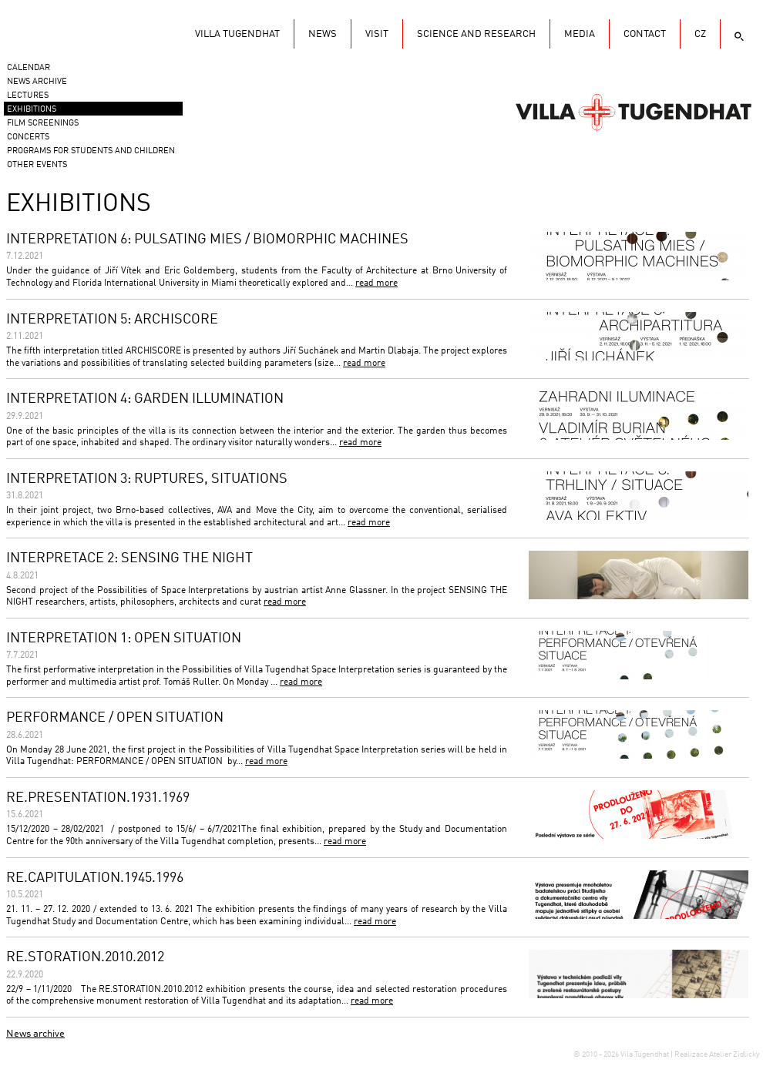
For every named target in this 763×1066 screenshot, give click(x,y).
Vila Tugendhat (633, 112)
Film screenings (43, 123)
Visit (376, 34)
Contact (645, 34)
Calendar (28, 68)
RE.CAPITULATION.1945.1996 (94, 878)
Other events (37, 165)
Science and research (476, 34)
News (322, 34)
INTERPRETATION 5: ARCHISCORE (112, 320)
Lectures (28, 96)
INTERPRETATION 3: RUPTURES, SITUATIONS (146, 479)
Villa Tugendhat (237, 34)
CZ (700, 34)
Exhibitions (31, 110)
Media (579, 34)
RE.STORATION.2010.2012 (85, 957)
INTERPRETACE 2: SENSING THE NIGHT (129, 558)
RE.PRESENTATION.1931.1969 (98, 798)
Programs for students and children (91, 151)
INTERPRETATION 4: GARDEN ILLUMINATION (145, 399)
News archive (35, 1034)
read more (376, 283)
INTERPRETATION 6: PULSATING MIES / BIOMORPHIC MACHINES (207, 239)
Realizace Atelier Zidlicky (716, 1054)
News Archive (37, 82)
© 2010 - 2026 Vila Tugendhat (622, 1054)
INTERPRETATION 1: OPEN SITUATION (123, 638)
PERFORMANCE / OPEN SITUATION (115, 718)
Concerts (28, 137)
